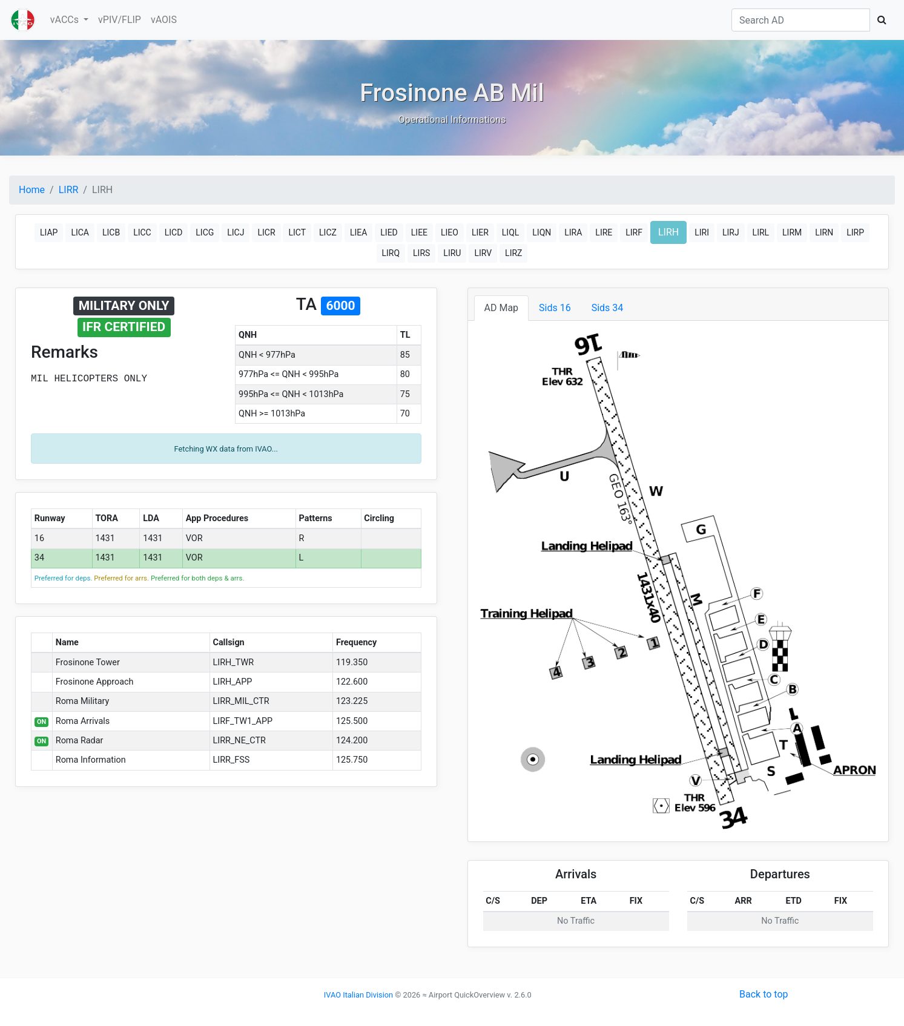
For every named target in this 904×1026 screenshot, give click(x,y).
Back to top (763, 994)
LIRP (855, 232)
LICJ (235, 232)
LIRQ (391, 253)
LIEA (358, 232)
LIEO (449, 232)
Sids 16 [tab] (555, 308)
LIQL (511, 232)
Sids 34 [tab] (608, 308)
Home (32, 190)
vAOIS (164, 19)
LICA (80, 232)
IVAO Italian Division (358, 994)
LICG (205, 232)
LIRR (69, 190)
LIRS (421, 253)
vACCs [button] (65, 19)
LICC (142, 232)
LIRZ (513, 253)
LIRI (701, 232)
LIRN (824, 232)
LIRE (603, 232)
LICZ (328, 232)
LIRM (792, 232)
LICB (111, 232)
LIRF (633, 232)
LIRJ (730, 232)
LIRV (483, 253)
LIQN (541, 232)
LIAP (49, 232)
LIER (480, 232)
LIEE (419, 232)
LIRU (452, 253)
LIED (389, 232)
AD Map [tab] (501, 308)
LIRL (761, 232)
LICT (297, 232)
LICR (266, 232)
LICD (174, 232)
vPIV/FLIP (119, 19)
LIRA (573, 232)
